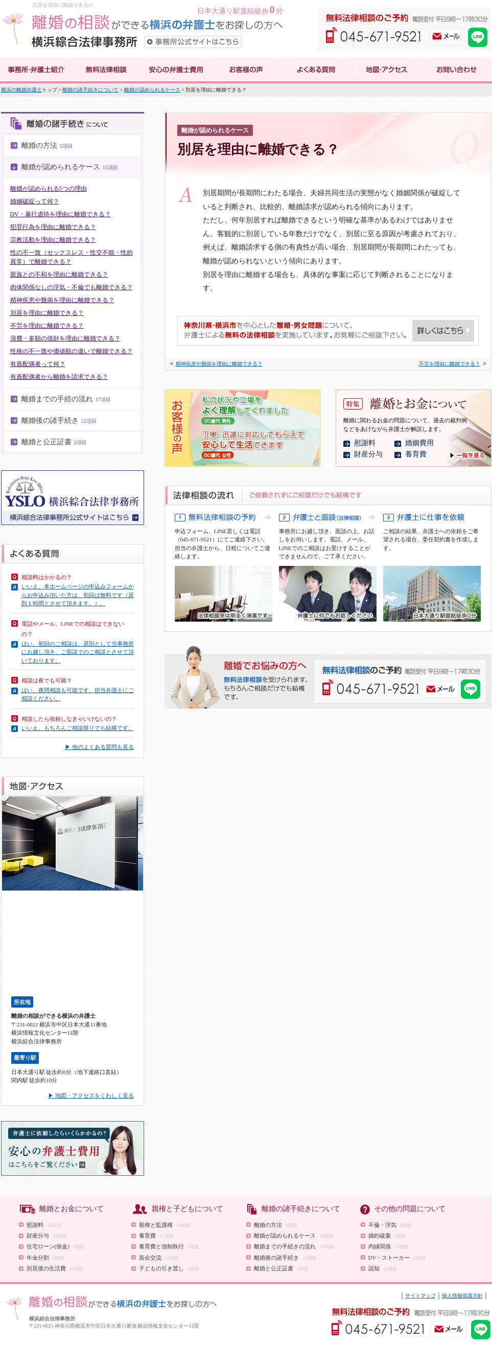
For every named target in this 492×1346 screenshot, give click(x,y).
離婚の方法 (276, 1225)
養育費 (416, 454)
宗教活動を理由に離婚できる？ (53, 239)
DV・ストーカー (397, 1257)
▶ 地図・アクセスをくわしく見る (91, 1095)
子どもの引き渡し (169, 1268)
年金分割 (46, 1257)
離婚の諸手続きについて (90, 90)
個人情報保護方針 (462, 1295)
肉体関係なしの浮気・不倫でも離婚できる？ (71, 287)
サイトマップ (420, 1295)
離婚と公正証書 (281, 1268)
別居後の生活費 (55, 1268)
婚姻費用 (419, 443)
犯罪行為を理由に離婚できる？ (53, 227)
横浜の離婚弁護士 (21, 90)
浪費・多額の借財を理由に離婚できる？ (65, 338)
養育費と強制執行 (169, 1246)
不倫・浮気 (390, 1225)
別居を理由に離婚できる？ (47, 312)
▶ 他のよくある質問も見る (99, 747)
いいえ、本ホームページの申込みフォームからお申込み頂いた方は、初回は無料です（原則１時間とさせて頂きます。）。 (77, 594)
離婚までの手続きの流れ (294, 1246)
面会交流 (159, 1257)
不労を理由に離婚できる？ (47, 325)
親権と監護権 (165, 1225)
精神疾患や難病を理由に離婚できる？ (62, 300)
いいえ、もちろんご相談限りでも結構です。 (77, 728)
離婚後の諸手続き (285, 1257)
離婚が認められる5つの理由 (48, 188)
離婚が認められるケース (152, 90)
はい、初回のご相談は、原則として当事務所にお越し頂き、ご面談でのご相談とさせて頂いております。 (77, 652)
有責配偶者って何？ (37, 364)
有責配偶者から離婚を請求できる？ (59, 376)
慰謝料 (365, 443)
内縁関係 (388, 1246)
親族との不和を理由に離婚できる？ (59, 274)
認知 (382, 1268)
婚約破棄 (387, 1236)
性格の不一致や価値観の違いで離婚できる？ (71, 351)
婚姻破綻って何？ (34, 201)
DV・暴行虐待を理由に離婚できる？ (60, 214)
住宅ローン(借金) (56, 1246)
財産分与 (368, 454)
